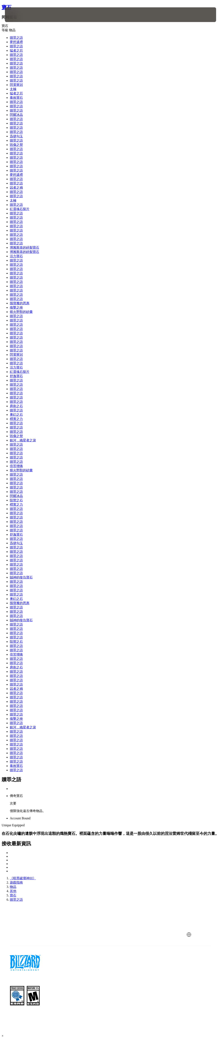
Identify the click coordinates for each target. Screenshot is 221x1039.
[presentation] (17, 14)
